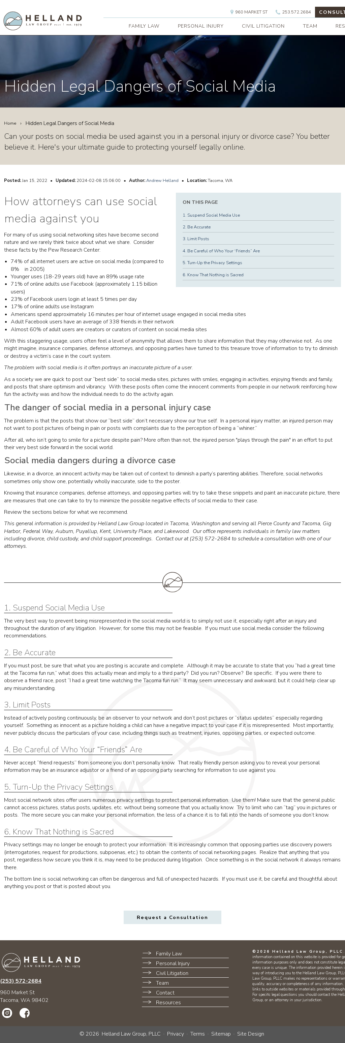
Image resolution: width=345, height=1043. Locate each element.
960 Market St (249, 12)
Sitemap (221, 1034)
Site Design (250, 1034)
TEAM (310, 26)
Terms (197, 1034)
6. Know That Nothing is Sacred (213, 275)
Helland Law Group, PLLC (131, 1034)
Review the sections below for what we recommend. (70, 512)
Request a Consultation (172, 917)
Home (10, 123)
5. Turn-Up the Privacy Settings (212, 263)
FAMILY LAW (144, 26)
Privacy (175, 1034)
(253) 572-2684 (20, 981)
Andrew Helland (162, 181)
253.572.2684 (293, 12)
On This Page (200, 202)
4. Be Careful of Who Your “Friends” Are (221, 251)
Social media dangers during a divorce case (90, 460)
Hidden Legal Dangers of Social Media (140, 86)
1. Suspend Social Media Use (211, 215)
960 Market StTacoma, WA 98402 (24, 996)
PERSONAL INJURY (201, 26)
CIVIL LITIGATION (263, 26)
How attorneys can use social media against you (80, 209)
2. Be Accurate (197, 227)
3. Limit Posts (196, 239)
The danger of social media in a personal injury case (107, 407)
